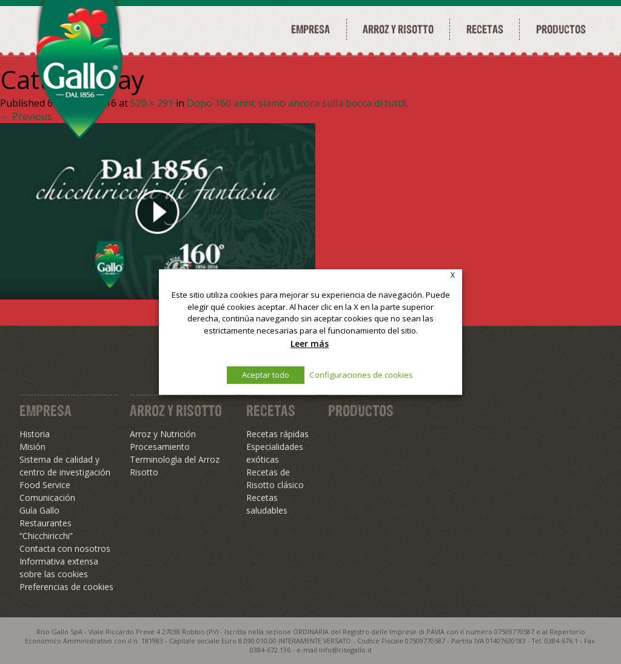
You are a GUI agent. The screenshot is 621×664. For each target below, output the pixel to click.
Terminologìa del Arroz (175, 459)
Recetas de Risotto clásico (275, 478)
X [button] (453, 275)
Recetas (484, 29)
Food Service (44, 485)
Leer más (309, 343)
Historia (34, 434)
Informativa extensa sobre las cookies (58, 567)
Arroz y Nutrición (163, 434)
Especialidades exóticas (274, 453)
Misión (32, 446)
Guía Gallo (39, 510)
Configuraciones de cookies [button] (361, 374)
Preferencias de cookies (66, 586)
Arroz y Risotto (176, 410)
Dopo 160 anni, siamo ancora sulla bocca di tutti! (296, 103)
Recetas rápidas (277, 434)
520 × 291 (151, 103)
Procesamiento (160, 446)
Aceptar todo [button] (265, 374)
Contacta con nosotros (64, 548)
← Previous (26, 116)
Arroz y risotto (398, 29)
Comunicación (47, 497)
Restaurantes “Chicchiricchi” (46, 529)
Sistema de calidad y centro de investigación (64, 466)
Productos (561, 29)
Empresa (310, 29)
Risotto (144, 472)
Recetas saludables (266, 504)
